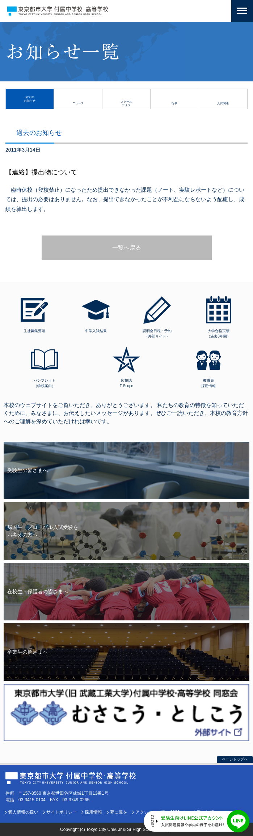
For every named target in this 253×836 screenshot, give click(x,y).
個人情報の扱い (23, 812)
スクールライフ (126, 103)
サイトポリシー (61, 812)
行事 (174, 103)
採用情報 (93, 812)
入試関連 (223, 103)
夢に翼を (118, 812)
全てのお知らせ (29, 98)
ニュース (78, 103)
